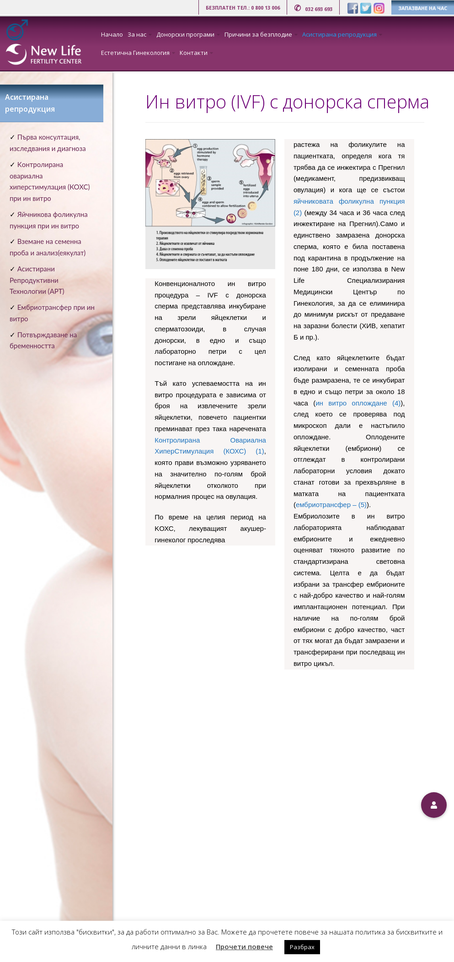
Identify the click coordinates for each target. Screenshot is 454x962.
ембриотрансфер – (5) (331, 504)
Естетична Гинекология (135, 53)
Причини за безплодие (258, 34)
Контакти (194, 53)
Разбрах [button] (302, 947)
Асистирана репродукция (339, 34)
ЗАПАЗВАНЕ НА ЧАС (422, 8)
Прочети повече (244, 946)
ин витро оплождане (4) (358, 403)
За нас (137, 34)
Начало (112, 34)
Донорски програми (185, 34)
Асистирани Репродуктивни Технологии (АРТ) (37, 280)
